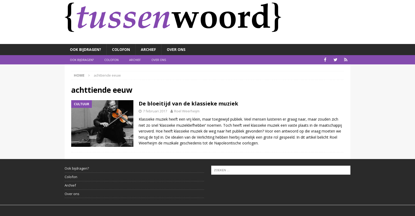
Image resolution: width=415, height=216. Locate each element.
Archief (148, 49)
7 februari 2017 (155, 111)
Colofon (121, 49)
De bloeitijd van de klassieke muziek (188, 103)
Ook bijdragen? (85, 49)
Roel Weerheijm (187, 111)
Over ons (176, 49)
